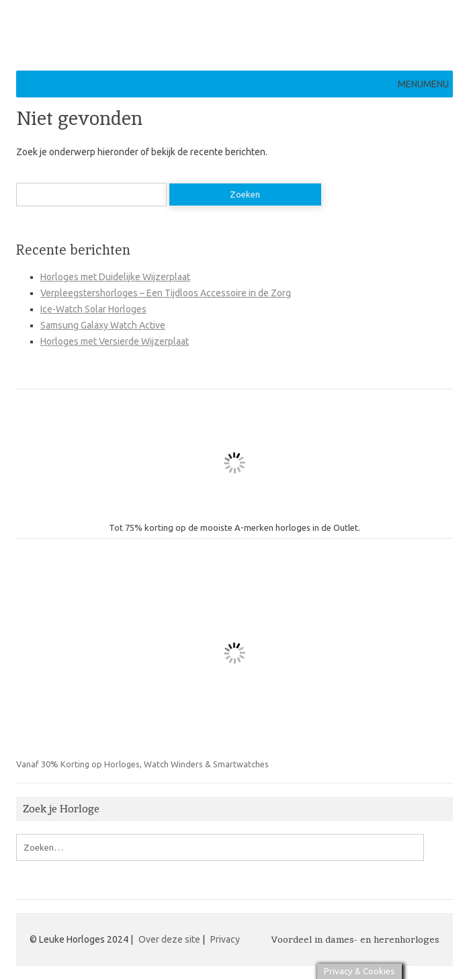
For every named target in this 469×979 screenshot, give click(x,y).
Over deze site (169, 939)
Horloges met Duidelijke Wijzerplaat (115, 276)
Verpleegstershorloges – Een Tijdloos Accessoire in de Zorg (165, 293)
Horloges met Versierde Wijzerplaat (114, 341)
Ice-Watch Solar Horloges (93, 309)
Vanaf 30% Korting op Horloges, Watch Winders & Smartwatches (175, 660)
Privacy (225, 939)
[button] (423, 84)
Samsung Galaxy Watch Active (102, 325)
